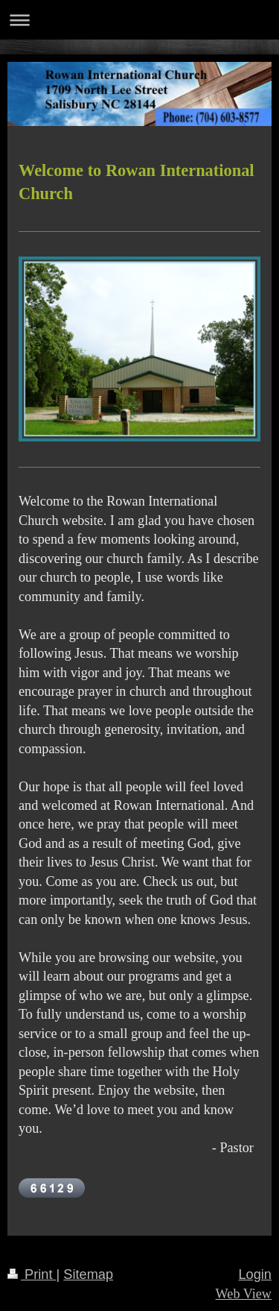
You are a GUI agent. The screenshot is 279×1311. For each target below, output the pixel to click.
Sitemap (88, 1274)
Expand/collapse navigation (139, 20)
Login (255, 1274)
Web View (244, 1293)
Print (32, 1274)
